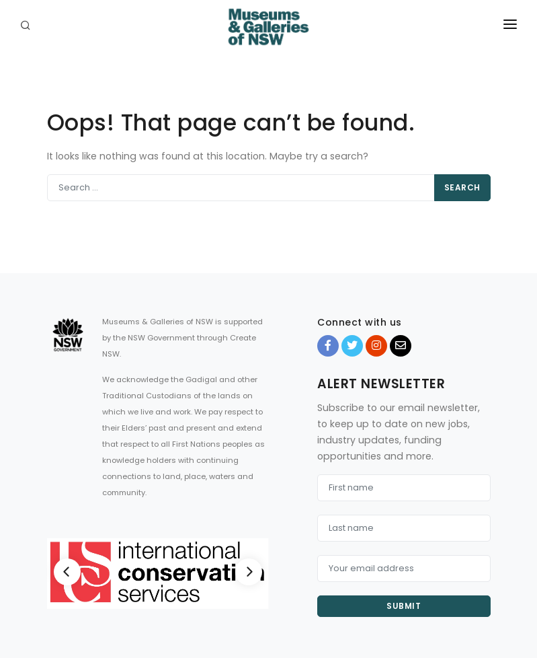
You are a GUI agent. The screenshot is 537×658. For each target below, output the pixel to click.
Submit (403, 606)
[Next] (248, 571)
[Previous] (67, 571)
